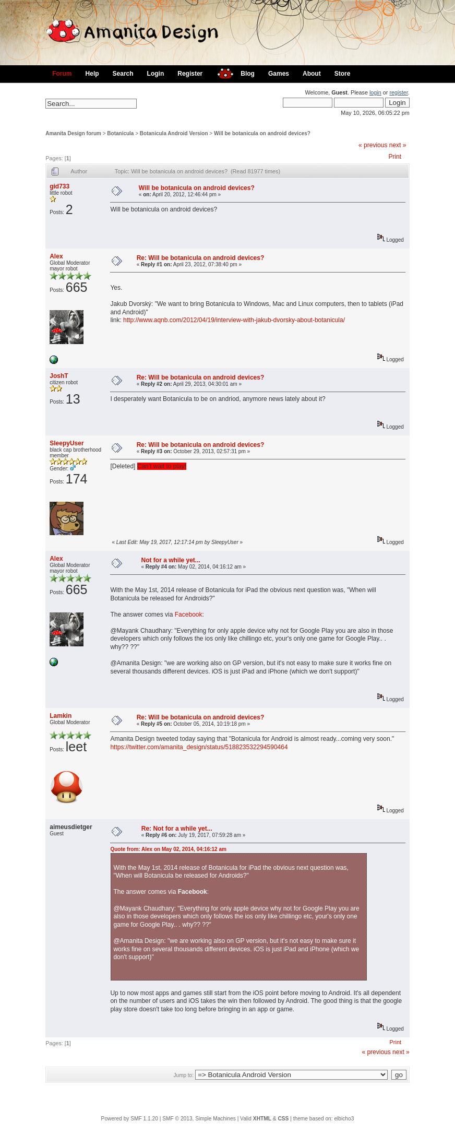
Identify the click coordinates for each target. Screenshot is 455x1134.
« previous (372, 145)
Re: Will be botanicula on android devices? (201, 258)
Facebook (188, 614)
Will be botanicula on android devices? (262, 133)
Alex (56, 256)
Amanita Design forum (73, 133)
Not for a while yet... (170, 560)
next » (397, 145)
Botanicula (120, 133)
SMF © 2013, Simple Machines (199, 1118)
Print (394, 156)
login (375, 92)
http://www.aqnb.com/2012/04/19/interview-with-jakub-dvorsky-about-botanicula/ (234, 320)
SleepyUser (66, 443)
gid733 (59, 186)
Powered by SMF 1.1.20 (129, 1118)
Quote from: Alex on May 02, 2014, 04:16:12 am (168, 849)
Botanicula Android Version (174, 133)
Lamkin (60, 715)
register (398, 92)
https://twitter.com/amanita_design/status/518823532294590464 (199, 747)
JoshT (59, 376)
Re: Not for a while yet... (176, 828)
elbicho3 (344, 1118)
